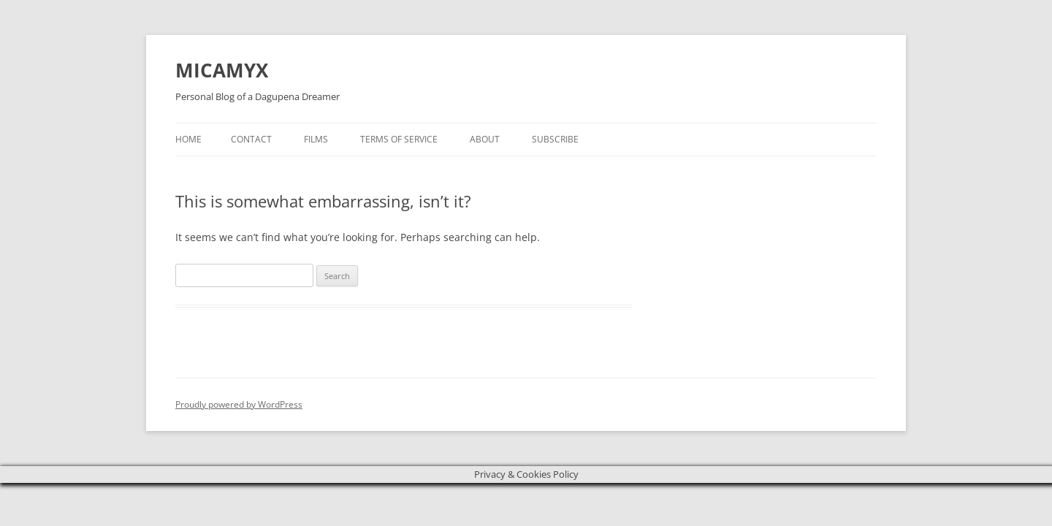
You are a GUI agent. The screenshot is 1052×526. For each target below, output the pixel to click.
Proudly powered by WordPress (238, 404)
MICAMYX (221, 70)
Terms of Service (399, 139)
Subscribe (555, 139)
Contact (251, 139)
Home (188, 139)
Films (316, 139)
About (485, 139)
